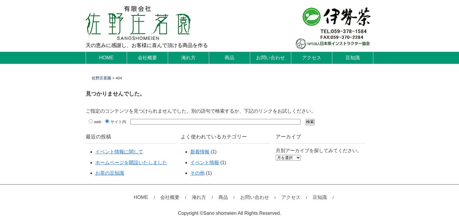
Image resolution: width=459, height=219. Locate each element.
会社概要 (147, 57)
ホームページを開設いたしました (131, 162)
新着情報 (199, 151)
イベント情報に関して (119, 151)
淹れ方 (188, 57)
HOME (106, 57)
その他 (197, 173)
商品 (229, 57)
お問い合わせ (270, 57)
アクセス (311, 57)
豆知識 (352, 57)
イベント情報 (204, 162)
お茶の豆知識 (109, 173)
